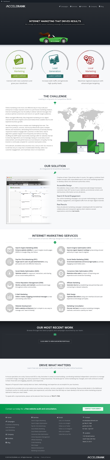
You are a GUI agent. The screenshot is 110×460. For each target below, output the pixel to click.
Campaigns (64, 6)
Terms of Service (46, 457)
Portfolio (84, 6)
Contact (87, 417)
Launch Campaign (19, 76)
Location (87, 433)
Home (9, 417)
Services (74, 6)
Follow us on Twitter (64, 426)
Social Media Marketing (38, 429)
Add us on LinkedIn (64, 431)
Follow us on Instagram (65, 429)
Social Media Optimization (38, 431)
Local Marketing (10, 430)
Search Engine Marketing (38, 420)
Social (61, 417)
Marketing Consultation (38, 450)
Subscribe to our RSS (65, 434)
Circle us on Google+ (65, 423)
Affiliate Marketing (36, 439)
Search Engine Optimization (39, 423)
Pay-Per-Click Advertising (38, 426)
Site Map (36, 457)
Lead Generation (10, 427)
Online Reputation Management (40, 437)
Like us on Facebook (64, 420)
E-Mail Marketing (36, 442)
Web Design (34, 445)
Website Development (37, 448)
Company (94, 6)
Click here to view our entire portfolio (55, 341)
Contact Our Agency (93, 409)
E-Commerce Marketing (12, 424)
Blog (102, 6)
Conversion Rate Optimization (39, 434)
